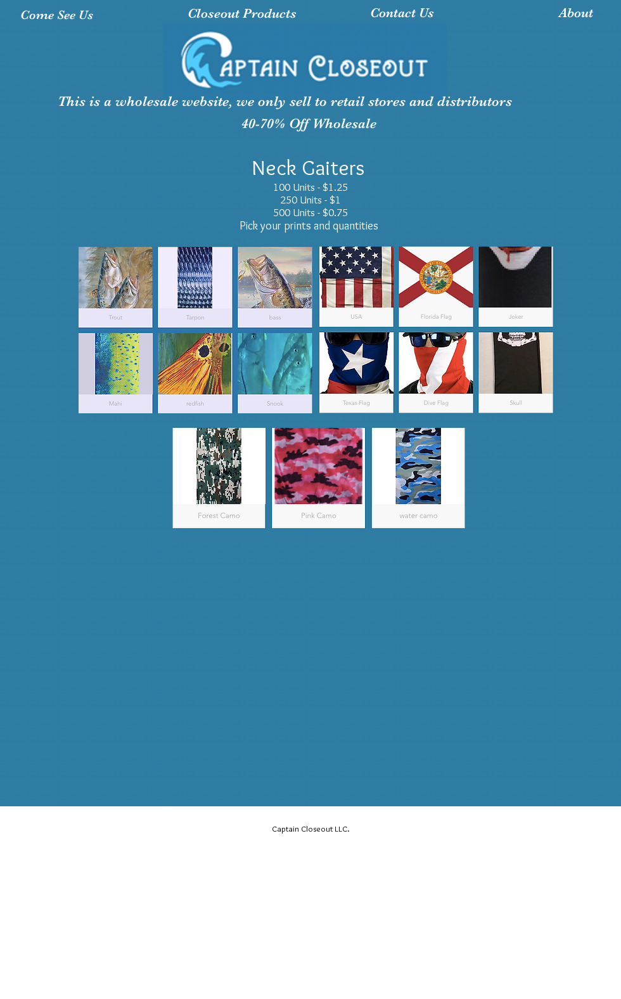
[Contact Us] (402, 13)
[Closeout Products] (241, 14)
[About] (576, 13)
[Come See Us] (56, 15)
